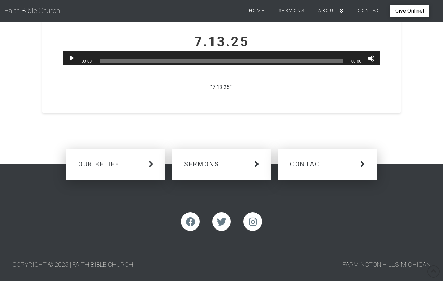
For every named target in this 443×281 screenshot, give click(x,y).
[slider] (221, 61)
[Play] (71, 58)
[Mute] (371, 58)
